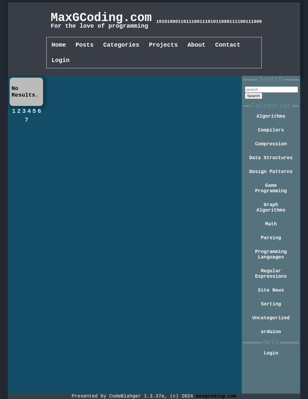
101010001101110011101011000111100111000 (209, 22)
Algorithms (271, 123)
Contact (227, 46)
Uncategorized (271, 345)
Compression (271, 153)
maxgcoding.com (216, 395)
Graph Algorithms (271, 223)
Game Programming (271, 202)
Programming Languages (271, 275)
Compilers (271, 138)
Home (58, 46)
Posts (84, 46)
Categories (121, 46)
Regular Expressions (271, 297)
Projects (163, 46)
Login (60, 62)
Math (271, 242)
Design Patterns (271, 184)
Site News (271, 315)
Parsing (271, 257)
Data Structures (271, 168)
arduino (271, 360)
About (196, 46)
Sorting (271, 330)
